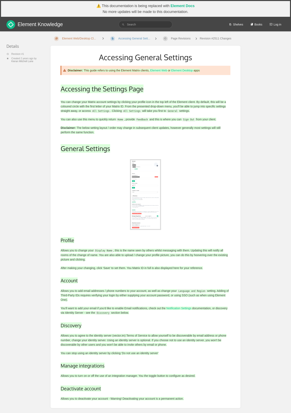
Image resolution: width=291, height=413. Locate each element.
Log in (275, 24)
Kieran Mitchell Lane (22, 61)
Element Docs (183, 6)
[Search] (123, 24)
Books (256, 24)
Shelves (236, 24)
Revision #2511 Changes (215, 38)
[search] (145, 24)
